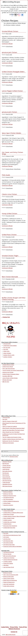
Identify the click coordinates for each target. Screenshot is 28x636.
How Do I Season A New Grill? (9, 421)
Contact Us (14, 632)
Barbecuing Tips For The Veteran (10, 441)
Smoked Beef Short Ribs (9, 527)
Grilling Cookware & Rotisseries (11, 501)
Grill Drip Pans (7, 539)
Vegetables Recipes (7, 484)
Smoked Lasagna (7, 520)
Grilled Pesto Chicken (9, 235)
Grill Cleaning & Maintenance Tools (12, 535)
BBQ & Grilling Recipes (11, 2)
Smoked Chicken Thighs (10, 256)
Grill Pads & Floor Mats (9, 544)
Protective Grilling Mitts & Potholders (12, 546)
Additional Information (8, 443)
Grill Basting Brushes (8, 497)
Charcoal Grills (7, 343)
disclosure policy (14, 456)
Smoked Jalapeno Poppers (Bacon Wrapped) (14, 516)
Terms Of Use (23, 627)
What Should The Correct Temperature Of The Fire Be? (14, 423)
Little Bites (6, 565)
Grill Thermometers (8, 499)
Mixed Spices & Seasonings (10, 580)
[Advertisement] (14, 399)
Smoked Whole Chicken (10, 31)
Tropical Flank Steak (8, 510)
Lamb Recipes (5, 469)
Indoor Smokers (7, 353)
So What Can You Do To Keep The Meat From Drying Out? (13, 434)
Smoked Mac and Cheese (9, 522)
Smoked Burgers (7, 524)
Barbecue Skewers (7, 492)
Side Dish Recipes (6, 480)
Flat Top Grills (6, 347)
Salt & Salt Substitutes (8, 584)
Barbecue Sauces (7, 572)
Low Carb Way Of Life (8, 567)
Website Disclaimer (14, 629)
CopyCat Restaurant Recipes (10, 559)
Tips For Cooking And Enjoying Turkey (11, 437)
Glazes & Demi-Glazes (8, 578)
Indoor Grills (6, 351)
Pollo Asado (6, 175)
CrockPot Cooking (7, 561)
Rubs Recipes (5, 475)
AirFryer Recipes (7, 554)
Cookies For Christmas (8, 557)
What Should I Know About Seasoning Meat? (13, 428)
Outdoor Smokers (7, 357)
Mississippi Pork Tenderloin (10, 525)
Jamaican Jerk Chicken (9, 52)
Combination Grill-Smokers (10, 345)
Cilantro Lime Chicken (9, 194)
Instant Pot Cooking (8, 563)
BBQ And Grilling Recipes (9, 556)
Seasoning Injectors (8, 505)
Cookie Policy (5, 627)
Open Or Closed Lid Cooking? (9, 426)
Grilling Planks (6, 503)
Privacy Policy (14, 627)
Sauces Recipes (6, 476)
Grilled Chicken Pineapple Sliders (13, 72)
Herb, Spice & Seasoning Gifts (10, 574)
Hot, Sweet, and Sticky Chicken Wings (12, 153)
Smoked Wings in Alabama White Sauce (13, 512)
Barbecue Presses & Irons (9, 495)
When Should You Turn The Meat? (10, 432)
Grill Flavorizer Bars (8, 540)
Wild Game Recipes (7, 486)
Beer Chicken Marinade (10, 277)
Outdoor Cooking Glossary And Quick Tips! (13, 439)
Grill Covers (6, 537)
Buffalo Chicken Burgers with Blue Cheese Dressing (13, 298)
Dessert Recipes (6, 467)
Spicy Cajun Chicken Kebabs (11, 133)
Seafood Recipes (6, 478)
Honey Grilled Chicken (9, 213)
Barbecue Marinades (8, 576)
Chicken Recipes (9, 46)
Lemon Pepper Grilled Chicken (12, 91)
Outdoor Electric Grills (8, 355)
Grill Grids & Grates (8, 542)
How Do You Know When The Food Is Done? (13, 430)
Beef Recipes (5, 463)
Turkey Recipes (6, 482)
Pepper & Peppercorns (9, 582)
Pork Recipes (5, 473)
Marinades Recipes (7, 471)
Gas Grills (5, 349)
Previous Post (5, 317)
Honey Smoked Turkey (8, 518)
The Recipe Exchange (8, 552)
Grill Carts (5, 533)
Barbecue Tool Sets (8, 493)
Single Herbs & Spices (8, 586)
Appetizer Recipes (9, 169)
